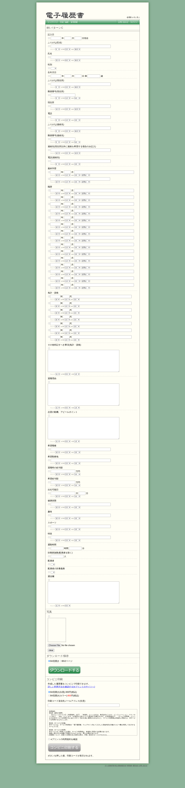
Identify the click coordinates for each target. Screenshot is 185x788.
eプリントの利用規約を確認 (64, 758)
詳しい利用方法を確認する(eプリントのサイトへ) (71, 705)
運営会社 (136, 784)
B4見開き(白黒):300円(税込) (63, 711)
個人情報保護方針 (120, 784)
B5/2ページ (67, 680)
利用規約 (129, 784)
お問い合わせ (143, 784)
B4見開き (54, 680)
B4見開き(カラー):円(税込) (64, 714)
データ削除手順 (110, 784)
